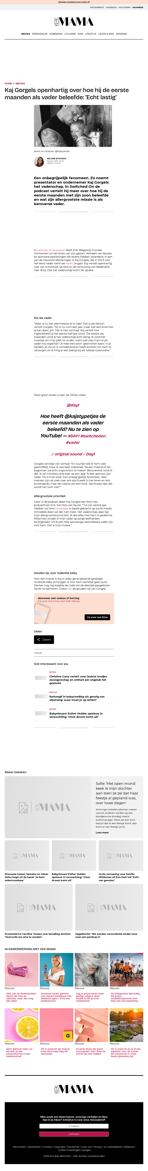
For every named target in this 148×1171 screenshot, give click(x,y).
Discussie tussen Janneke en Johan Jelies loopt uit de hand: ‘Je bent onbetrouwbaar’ (26, 884)
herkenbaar (62, 514)
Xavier (70, 264)
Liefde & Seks (106, 34)
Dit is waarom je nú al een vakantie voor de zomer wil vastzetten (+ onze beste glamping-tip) (126, 1059)
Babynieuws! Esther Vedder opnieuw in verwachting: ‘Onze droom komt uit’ (76, 722)
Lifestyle (90, 34)
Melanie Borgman (56, 159)
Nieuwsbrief (97, 8)
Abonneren (19, 1153)
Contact (47, 1153)
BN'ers (52, 679)
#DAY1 (87, 439)
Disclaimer (73, 1153)
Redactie (129, 1153)
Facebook (111, 8)
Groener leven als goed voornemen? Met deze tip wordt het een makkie (91, 1058)
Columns (70, 34)
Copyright (59, 1153)
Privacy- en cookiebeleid (108, 1153)
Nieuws (25, 34)
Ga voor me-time (97, 623)
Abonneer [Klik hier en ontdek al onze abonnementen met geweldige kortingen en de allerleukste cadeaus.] (137, 8)
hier (70, 595)
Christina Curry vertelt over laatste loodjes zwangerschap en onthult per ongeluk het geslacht (78, 687)
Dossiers (121, 34)
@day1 (72, 407)
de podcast (53, 251)
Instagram (124, 8)
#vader (89, 446)
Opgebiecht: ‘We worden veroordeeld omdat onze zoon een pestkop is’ (106, 942)
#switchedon (63, 446)
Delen (44, 646)
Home (9, 83)
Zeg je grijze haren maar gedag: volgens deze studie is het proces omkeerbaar (90, 1004)
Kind (80, 34)
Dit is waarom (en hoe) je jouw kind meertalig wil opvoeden (55, 1058)
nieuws (38, 659)
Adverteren (34, 1153)
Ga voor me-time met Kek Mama (59, 607)
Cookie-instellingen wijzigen (74, 1157)
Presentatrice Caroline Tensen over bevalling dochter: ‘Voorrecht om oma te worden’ (38, 942)
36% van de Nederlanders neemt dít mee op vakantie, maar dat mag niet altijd (21, 1004)
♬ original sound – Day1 (73, 459)
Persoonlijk (40, 34)
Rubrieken (56, 34)
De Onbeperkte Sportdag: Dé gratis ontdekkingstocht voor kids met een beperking (125, 1004)
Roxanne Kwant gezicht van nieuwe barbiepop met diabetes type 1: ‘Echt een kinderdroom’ (56, 1004)
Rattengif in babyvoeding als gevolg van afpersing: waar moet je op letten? (77, 705)
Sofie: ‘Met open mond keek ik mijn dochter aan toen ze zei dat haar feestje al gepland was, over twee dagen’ (117, 800)
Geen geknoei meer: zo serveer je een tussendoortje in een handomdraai (19, 1059)
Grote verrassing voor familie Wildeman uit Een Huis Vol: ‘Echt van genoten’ (119, 884)
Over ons (86, 1153)
